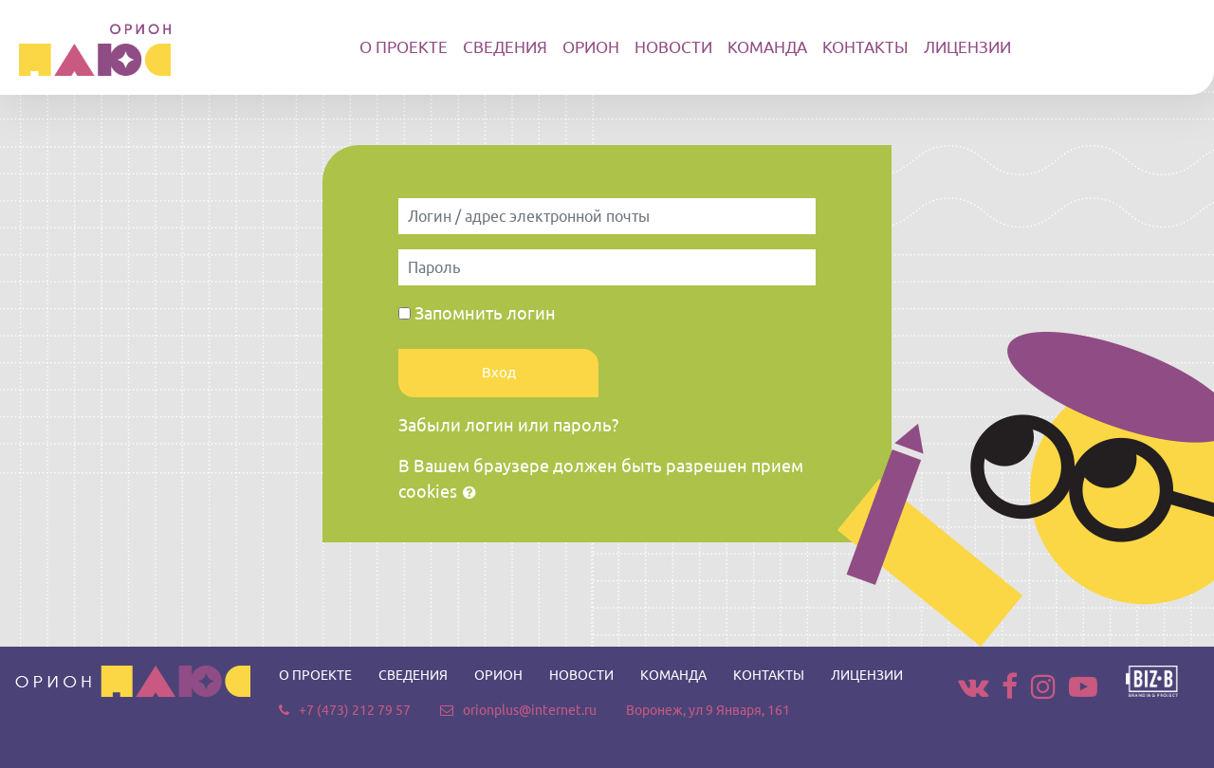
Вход (499, 372)
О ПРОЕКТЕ (403, 47)
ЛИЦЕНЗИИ (967, 47)
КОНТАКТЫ (865, 47)
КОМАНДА (767, 47)
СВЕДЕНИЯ (505, 47)
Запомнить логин (485, 312)
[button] (473, 493)
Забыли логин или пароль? (508, 424)
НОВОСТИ (673, 47)
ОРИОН (590, 47)
